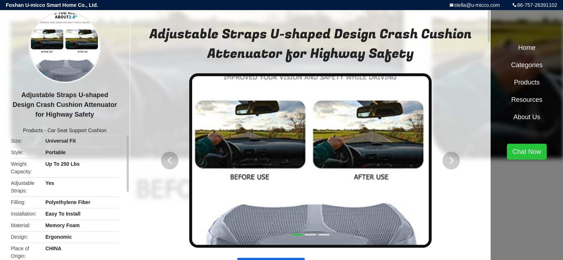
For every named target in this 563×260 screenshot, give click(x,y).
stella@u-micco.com (477, 5)
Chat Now (526, 151)
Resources (526, 99)
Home (527, 47)
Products (33, 130)
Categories (526, 65)
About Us (526, 117)
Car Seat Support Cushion (76, 130)
